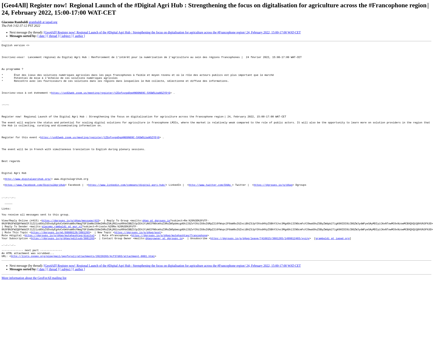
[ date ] (41, 36)
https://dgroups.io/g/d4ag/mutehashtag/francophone (169, 274)
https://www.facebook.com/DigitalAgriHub (35, 213)
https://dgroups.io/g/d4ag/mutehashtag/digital (59, 274)
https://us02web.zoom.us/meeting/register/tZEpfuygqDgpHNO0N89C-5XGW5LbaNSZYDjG (110, 103)
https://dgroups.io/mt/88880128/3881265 (60, 270)
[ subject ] (66, 36)
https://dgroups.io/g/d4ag (273, 213)
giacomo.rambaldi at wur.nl (62, 263)
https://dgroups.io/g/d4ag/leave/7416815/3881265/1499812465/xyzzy (259, 277)
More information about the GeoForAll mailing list (34, 320)
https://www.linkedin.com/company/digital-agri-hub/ (127, 213)
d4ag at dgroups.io (156, 256)
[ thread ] (53, 36)
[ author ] (79, 36)
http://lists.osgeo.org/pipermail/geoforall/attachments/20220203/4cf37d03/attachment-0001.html (83, 299)
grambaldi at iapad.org (43, 22)
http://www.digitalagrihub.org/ (28, 206)
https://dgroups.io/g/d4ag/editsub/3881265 (62, 277)
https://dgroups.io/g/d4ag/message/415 (70, 256)
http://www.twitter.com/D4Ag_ (210, 213)
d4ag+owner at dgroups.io (163, 277)
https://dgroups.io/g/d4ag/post (137, 270)
